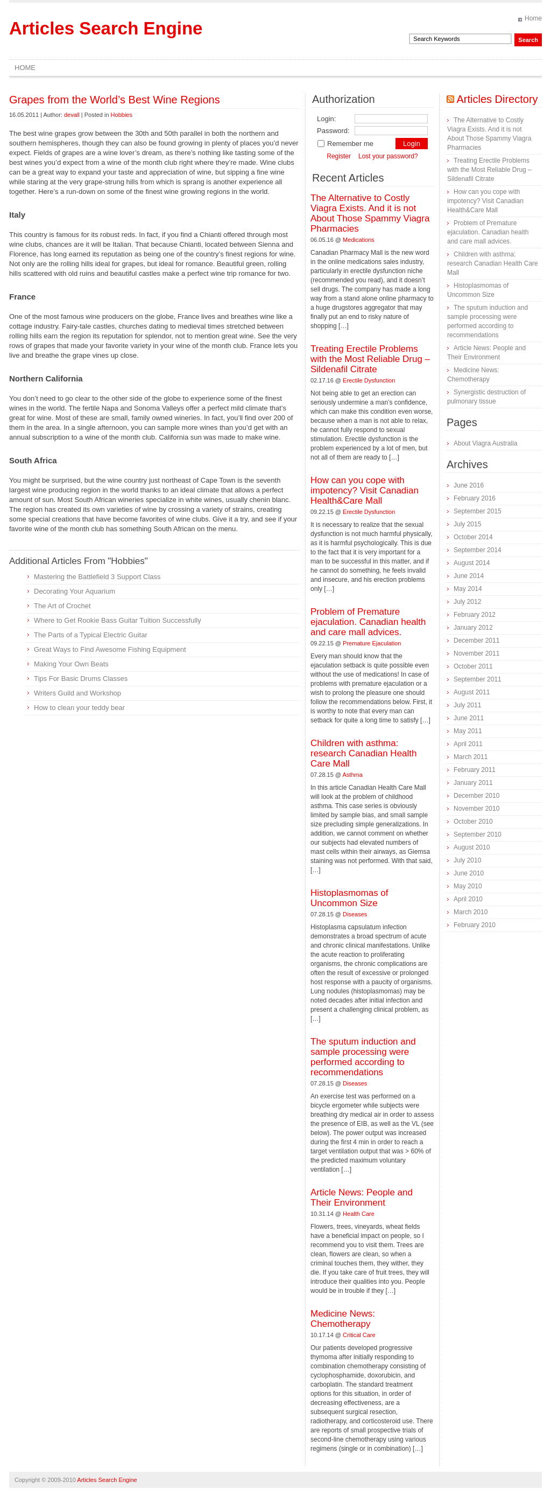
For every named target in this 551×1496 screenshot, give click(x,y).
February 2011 (475, 770)
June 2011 (469, 718)
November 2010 (476, 808)
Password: (333, 131)
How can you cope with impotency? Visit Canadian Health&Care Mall (364, 490)
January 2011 (473, 783)
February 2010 (475, 925)
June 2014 (469, 576)
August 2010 (472, 847)
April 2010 (468, 899)
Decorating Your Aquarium (74, 591)
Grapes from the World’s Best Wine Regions (114, 100)
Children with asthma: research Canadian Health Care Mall (363, 753)
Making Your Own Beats (71, 664)
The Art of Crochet (62, 606)
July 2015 (467, 524)
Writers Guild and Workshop (77, 693)
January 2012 (473, 627)
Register (339, 156)
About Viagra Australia (486, 443)
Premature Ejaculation (372, 643)
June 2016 (469, 485)
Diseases (355, 914)
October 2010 (473, 821)
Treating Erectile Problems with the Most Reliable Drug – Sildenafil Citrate (370, 359)
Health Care (359, 1213)
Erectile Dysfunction (369, 380)
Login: (326, 119)
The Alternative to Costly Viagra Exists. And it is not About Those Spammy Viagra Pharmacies (369, 213)
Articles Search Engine (105, 28)
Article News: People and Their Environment (361, 1197)
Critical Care (359, 1335)
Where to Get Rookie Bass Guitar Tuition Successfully (117, 620)
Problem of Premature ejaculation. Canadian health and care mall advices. (368, 622)
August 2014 (472, 563)
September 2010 (477, 834)
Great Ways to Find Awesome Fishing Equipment (110, 649)
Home (533, 18)
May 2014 (468, 589)
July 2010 (467, 860)
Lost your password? (388, 156)
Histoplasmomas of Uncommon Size (349, 898)
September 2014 (477, 550)
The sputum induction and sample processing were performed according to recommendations (363, 1056)
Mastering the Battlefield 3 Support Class (97, 577)
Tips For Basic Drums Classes (81, 678)
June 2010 (469, 873)
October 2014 (473, 537)
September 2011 (477, 679)
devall (72, 115)
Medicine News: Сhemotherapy (342, 1319)
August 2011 (472, 692)
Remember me (345, 144)
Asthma (353, 774)
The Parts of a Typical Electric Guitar (90, 635)
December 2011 (476, 640)
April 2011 (468, 744)
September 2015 (477, 511)
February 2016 (475, 498)
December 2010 (476, 795)
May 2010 (468, 886)
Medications (359, 239)
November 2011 (476, 653)
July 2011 (467, 705)
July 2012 (467, 602)
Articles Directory (497, 99)
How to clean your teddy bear (79, 708)
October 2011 (473, 666)
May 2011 (468, 731)
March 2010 (471, 912)
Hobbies (121, 115)
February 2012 (475, 614)
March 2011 (471, 757)
